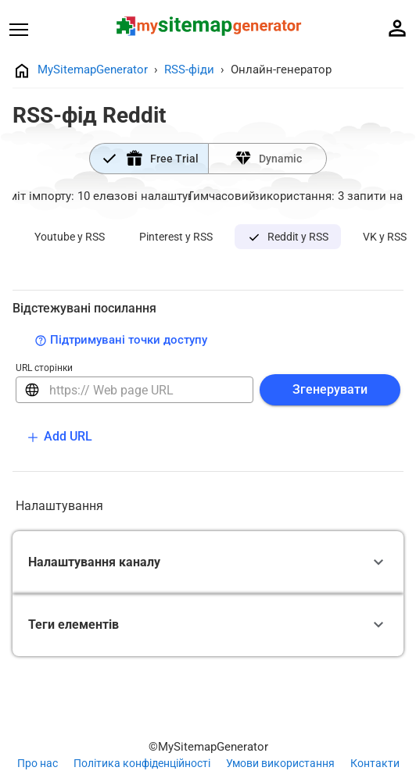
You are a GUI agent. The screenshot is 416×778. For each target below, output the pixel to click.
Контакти (375, 763)
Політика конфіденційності (142, 763)
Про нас (37, 763)
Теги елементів (73, 624)
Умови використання (280, 763)
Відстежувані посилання (84, 308)
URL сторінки (44, 367)
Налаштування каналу (94, 562)
